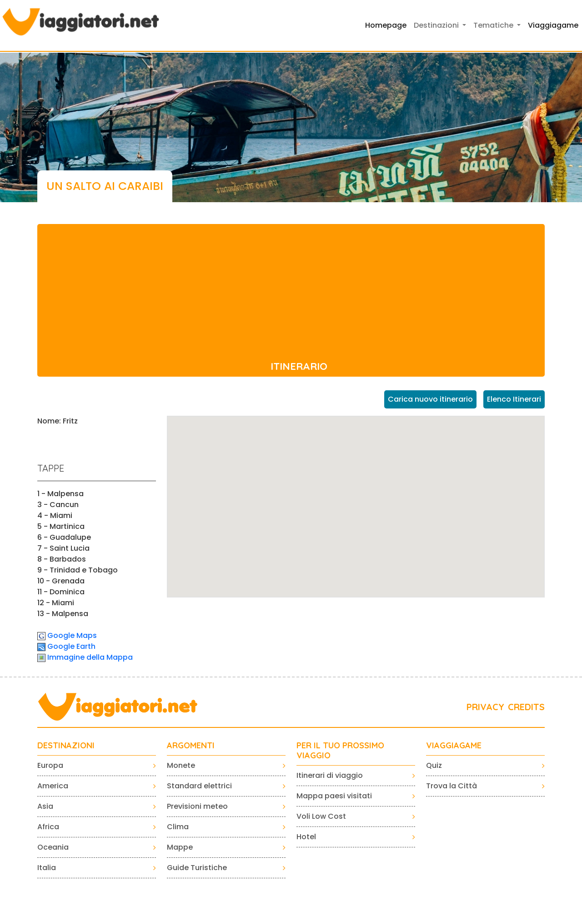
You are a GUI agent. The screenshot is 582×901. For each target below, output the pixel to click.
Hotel (306, 836)
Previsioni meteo (197, 806)
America (52, 786)
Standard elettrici (199, 786)
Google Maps (72, 635)
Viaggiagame (553, 25)
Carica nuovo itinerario (430, 399)
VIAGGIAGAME (454, 746)
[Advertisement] (291, 287)
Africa (48, 826)
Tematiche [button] (494, 25)
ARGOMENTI (191, 746)
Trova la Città (451, 786)
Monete (181, 765)
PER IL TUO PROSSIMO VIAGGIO (340, 750)
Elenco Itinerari (514, 399)
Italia (46, 867)
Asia (45, 806)
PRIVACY (485, 706)
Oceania (53, 847)
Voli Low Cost (321, 816)
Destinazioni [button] (437, 25)
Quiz (434, 765)
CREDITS (526, 706)
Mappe (180, 847)
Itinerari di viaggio (329, 775)
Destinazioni (66, 746)
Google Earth (71, 646)
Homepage (385, 25)
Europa (50, 765)
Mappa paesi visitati (334, 796)
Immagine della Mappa (90, 657)
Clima (178, 826)
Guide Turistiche (197, 867)
